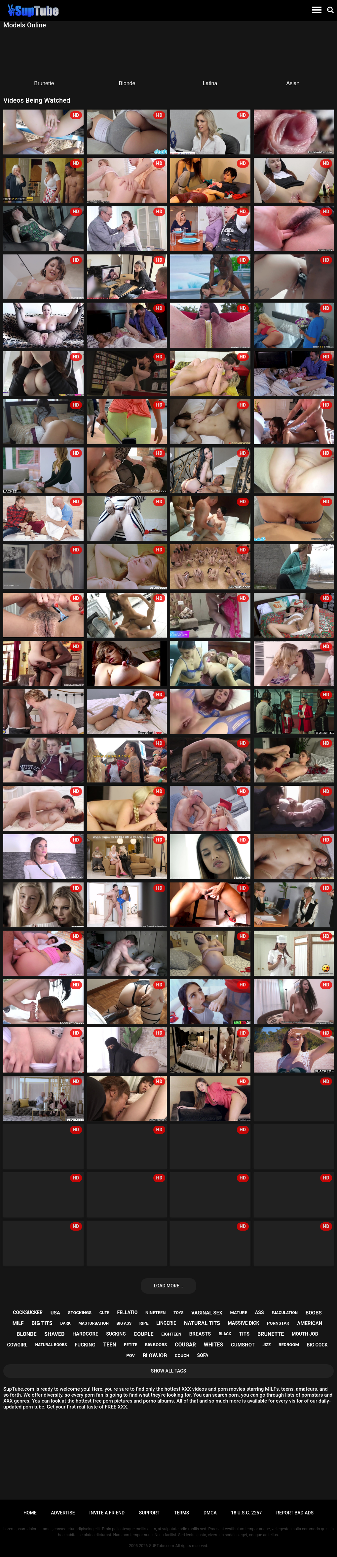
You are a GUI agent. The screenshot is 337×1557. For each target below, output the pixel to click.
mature (238, 1312)
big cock (317, 1344)
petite (130, 1344)
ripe (144, 1323)
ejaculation (285, 1312)
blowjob (155, 1355)
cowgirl (17, 1344)
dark (65, 1323)
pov (130, 1355)
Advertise (63, 1512)
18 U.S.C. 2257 (246, 1512)
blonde (26, 1334)
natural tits (202, 1323)
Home (30, 1512)
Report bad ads (295, 1512)
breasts (200, 1334)
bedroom (289, 1344)
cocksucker (28, 1312)
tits (244, 1334)
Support (149, 1512)
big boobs (156, 1344)
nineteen (155, 1312)
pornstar (278, 1323)
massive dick (243, 1323)
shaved (54, 1334)
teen (109, 1345)
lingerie (166, 1323)
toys (178, 1312)
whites (213, 1345)
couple (143, 1334)
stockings (80, 1312)
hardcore (85, 1334)
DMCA (210, 1512)
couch (182, 1355)
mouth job (305, 1334)
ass (259, 1312)
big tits (41, 1323)
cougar (185, 1345)
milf (18, 1323)
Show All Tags (168, 1371)
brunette (270, 1334)
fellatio (127, 1312)
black (225, 1334)
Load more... (168, 1285)
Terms (181, 1512)
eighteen (171, 1334)
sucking (116, 1334)
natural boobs (51, 1344)
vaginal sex (206, 1313)
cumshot (243, 1345)
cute (104, 1312)
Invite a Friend (107, 1512)
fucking (85, 1345)
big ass (124, 1323)
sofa (202, 1355)
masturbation (93, 1323)
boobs (314, 1313)
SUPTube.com (161, 1545)
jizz (267, 1344)
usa (55, 1313)
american (309, 1323)
